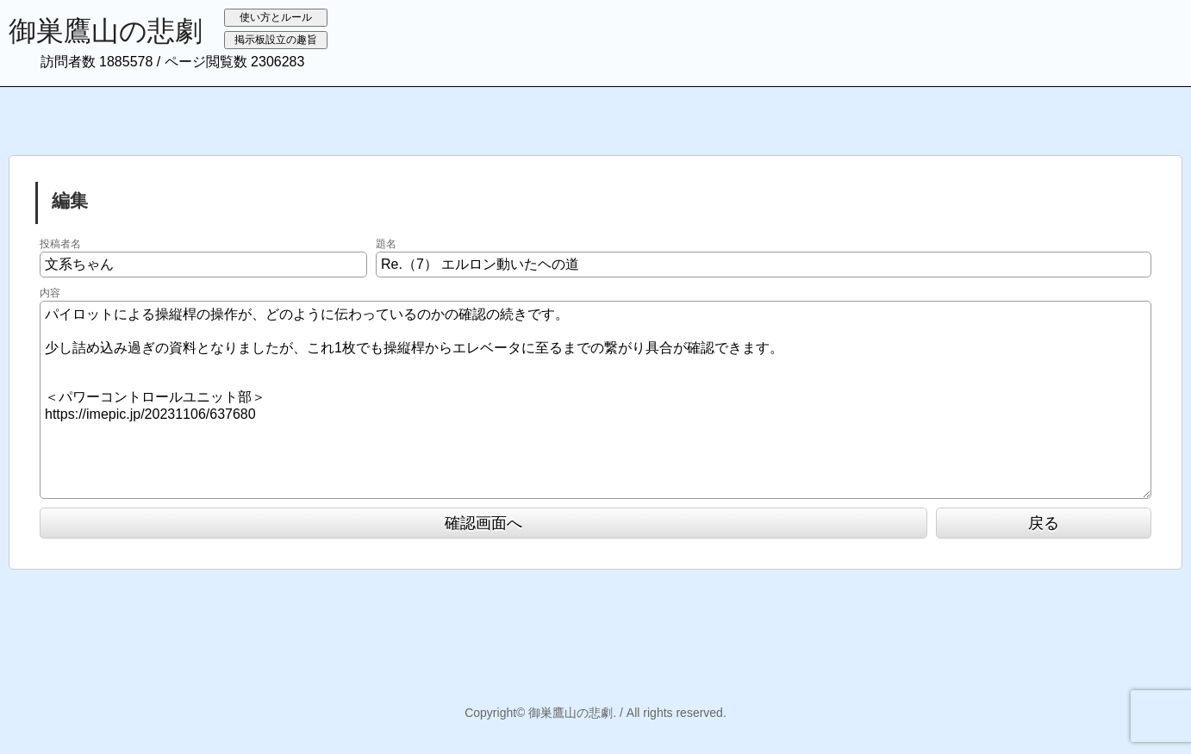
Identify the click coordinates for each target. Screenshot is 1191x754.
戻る (1043, 523)
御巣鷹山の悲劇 (106, 31)
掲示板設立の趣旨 (275, 40)
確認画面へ (483, 523)
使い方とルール (276, 17)
